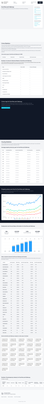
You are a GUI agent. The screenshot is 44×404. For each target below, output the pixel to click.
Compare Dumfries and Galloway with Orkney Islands (5, 359)
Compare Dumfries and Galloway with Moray (21, 364)
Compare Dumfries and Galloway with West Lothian (5, 369)
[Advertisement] (22, 36)
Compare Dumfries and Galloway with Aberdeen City (13, 354)
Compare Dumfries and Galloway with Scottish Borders (13, 364)
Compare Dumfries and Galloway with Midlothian (38, 349)
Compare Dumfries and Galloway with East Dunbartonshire (13, 340)
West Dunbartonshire (6, 303)
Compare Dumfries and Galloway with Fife (30, 359)
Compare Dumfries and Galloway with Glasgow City (38, 354)
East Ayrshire (4, 330)
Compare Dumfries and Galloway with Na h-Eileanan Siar (5, 364)
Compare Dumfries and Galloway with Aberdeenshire (5, 354)
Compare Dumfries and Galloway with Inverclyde (30, 349)
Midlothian (4, 296)
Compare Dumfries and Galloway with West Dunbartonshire (22, 354)
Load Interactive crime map (5, 107)
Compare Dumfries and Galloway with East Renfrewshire (5, 340)
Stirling (4, 280)
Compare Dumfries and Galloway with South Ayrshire (13, 359)
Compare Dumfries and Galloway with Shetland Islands (21, 340)
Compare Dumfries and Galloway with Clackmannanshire (5, 344)
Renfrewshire (4, 273)
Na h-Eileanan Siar (5, 321)
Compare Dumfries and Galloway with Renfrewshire (38, 340)
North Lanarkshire (5, 282)
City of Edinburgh (5, 271)
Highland (4, 314)
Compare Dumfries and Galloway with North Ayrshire (13, 349)
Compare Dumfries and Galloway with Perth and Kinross (38, 344)
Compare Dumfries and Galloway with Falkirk (13, 344)
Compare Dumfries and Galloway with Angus (30, 354)
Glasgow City (4, 307)
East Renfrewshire (5, 264)
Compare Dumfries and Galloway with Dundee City (38, 359)
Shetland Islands (5, 269)
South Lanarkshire (5, 291)
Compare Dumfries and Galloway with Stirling (21, 344)
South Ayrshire (5, 312)
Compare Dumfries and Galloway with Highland (21, 359)
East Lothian (4, 287)
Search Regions (40, 2)
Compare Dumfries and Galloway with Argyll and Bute (30, 364)
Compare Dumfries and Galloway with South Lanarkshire (21, 349)
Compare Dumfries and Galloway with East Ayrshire (38, 364)
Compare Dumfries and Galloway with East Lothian (5, 349)
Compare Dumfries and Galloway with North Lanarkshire (30, 344)
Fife (3, 316)
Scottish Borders (5, 323)
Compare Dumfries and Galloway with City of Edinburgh (30, 340)
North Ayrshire (5, 289)
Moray (3, 325)
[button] (36, 195)
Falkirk (3, 278)
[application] (22, 207)
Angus (4, 305)
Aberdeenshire (5, 298)
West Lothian (4, 332)
